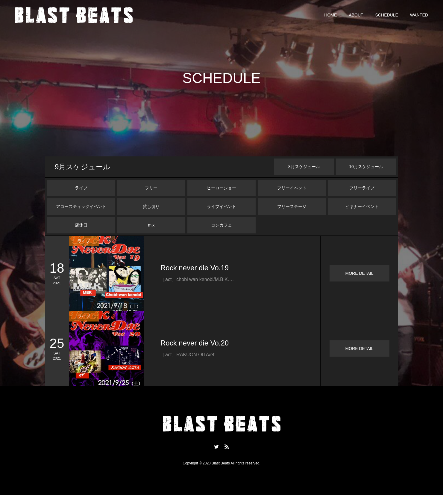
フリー (151, 187)
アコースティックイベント (81, 206)
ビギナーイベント (362, 206)
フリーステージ (292, 206)
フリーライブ (361, 187)
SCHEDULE (386, 15)
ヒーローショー (221, 187)
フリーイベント (292, 187)
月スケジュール (82, 167)
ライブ (81, 187)
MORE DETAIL (359, 273)
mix (151, 225)
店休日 (81, 225)
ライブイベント (221, 206)
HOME (330, 15)
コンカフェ (221, 225)
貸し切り (151, 206)
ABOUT (356, 15)
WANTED (419, 15)
